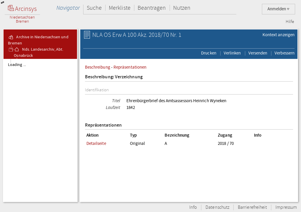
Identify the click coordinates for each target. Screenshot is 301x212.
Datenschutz (217, 207)
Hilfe (290, 21)
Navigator (68, 7)
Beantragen (152, 7)
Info (193, 207)
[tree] (40, 130)
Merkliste (120, 7)
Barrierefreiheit (252, 207)
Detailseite (96, 143)
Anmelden (278, 9)
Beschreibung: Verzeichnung (114, 77)
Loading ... (17, 64)
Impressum (286, 207)
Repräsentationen (129, 67)
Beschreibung (97, 67)
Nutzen (181, 7)
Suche (94, 7)
